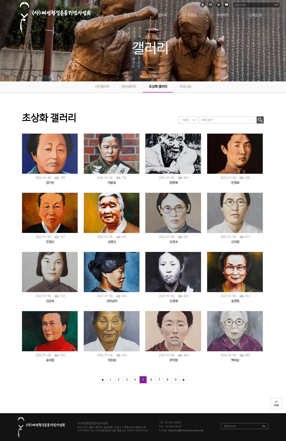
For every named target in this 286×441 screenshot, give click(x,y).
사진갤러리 (102, 86)
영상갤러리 (129, 86)
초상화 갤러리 (158, 86)
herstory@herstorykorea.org (185, 430)
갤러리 (162, 15)
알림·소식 (131, 15)
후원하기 (222, 15)
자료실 (192, 15)
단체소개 (255, 15)
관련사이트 (240, 5)
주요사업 (185, 86)
